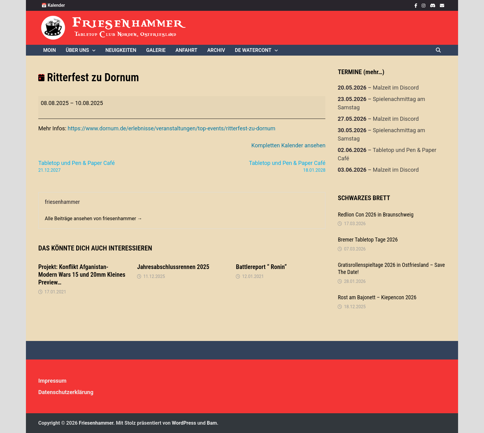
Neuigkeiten (120, 50)
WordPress (184, 423)
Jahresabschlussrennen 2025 (173, 267)
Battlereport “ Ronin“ (261, 267)
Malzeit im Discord (396, 87)
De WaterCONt (253, 50)
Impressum (52, 380)
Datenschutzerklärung (66, 392)
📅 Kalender (53, 5)
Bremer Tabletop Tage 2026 (368, 239)
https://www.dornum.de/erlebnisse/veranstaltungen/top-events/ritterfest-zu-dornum (171, 128)
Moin (49, 50)
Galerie (155, 50)
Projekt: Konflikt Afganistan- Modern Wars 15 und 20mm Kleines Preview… (81, 274)
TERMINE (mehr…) (361, 72)
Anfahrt (187, 50)
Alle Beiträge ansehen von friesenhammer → (93, 218)
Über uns (77, 50)
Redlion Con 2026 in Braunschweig (375, 214)
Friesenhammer (128, 22)
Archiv (216, 50)
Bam (212, 423)
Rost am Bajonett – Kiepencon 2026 (377, 297)
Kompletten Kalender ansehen (288, 145)
